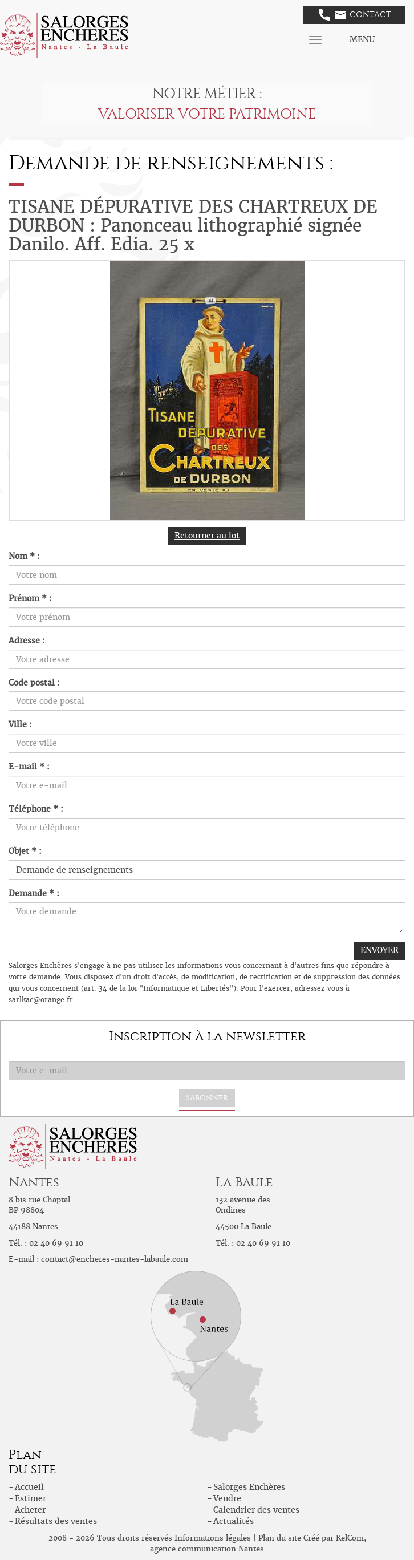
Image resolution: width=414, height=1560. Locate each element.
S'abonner (207, 1098)
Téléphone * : (36, 809)
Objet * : (25, 851)
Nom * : (24, 556)
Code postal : (34, 683)
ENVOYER (379, 950)
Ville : (20, 724)
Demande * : (34, 893)
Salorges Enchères (249, 1487)
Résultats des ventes (56, 1521)
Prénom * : (30, 598)
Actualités (233, 1521)
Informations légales (212, 1538)
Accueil (29, 1487)
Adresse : (27, 640)
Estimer (30, 1498)
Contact (355, 15)
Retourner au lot (207, 535)
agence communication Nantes (207, 1549)
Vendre (227, 1498)
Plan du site (279, 1538)
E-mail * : (29, 766)
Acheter (30, 1510)
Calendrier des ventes (256, 1510)
